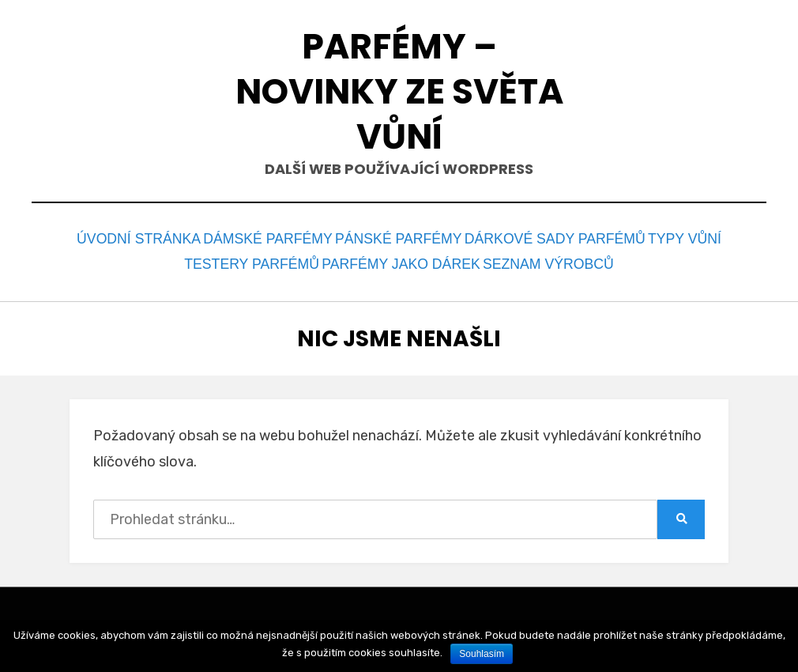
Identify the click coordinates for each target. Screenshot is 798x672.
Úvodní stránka (131, 237)
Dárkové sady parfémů (556, 237)
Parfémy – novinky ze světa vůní (399, 91)
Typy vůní (690, 237)
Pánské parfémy (400, 237)
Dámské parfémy (266, 237)
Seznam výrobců (547, 259)
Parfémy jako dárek (398, 259)
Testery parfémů (250, 259)
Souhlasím (481, 653)
